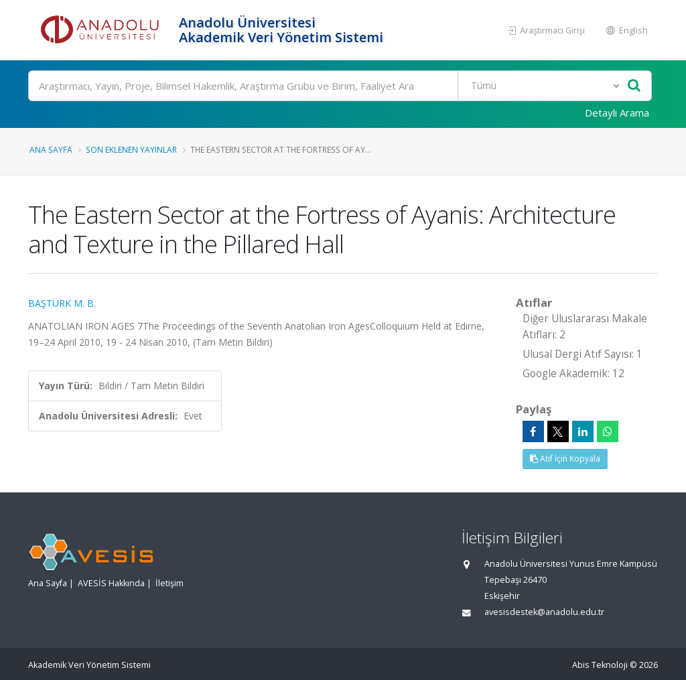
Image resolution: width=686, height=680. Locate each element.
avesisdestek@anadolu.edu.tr (544, 612)
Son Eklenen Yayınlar (131, 149)
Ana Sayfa (50, 149)
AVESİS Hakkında (111, 583)
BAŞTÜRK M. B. (62, 303)
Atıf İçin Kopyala (565, 458)
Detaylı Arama (617, 112)
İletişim (169, 583)
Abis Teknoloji (600, 665)
